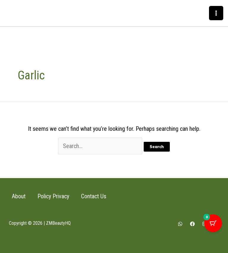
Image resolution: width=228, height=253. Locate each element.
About (19, 196)
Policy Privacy (53, 196)
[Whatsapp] (180, 223)
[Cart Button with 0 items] (213, 223)
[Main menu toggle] (216, 13)
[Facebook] (192, 223)
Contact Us (93, 196)
